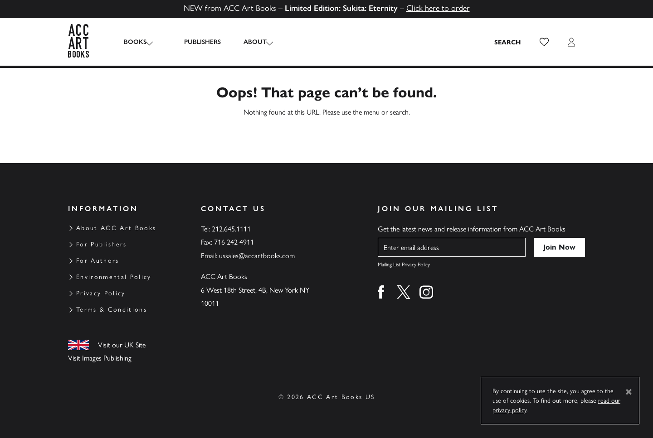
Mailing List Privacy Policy (404, 264)
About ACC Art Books (116, 228)
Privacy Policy (101, 293)
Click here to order (438, 8)
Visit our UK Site (122, 345)
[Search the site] (508, 42)
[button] (544, 42)
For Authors (97, 261)
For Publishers (101, 244)
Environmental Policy (113, 277)
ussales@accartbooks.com (257, 255)
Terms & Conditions (111, 309)
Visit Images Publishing (100, 358)
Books (135, 42)
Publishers (194, 42)
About (246, 42)
